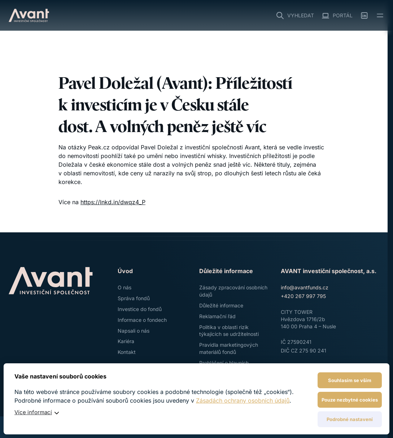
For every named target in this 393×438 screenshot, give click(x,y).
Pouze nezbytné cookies (350, 400)
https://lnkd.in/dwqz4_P (112, 202)
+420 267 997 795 (303, 296)
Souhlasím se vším (349, 380)
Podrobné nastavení (350, 419)
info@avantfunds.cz (304, 287)
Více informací (33, 412)
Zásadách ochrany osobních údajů (242, 400)
